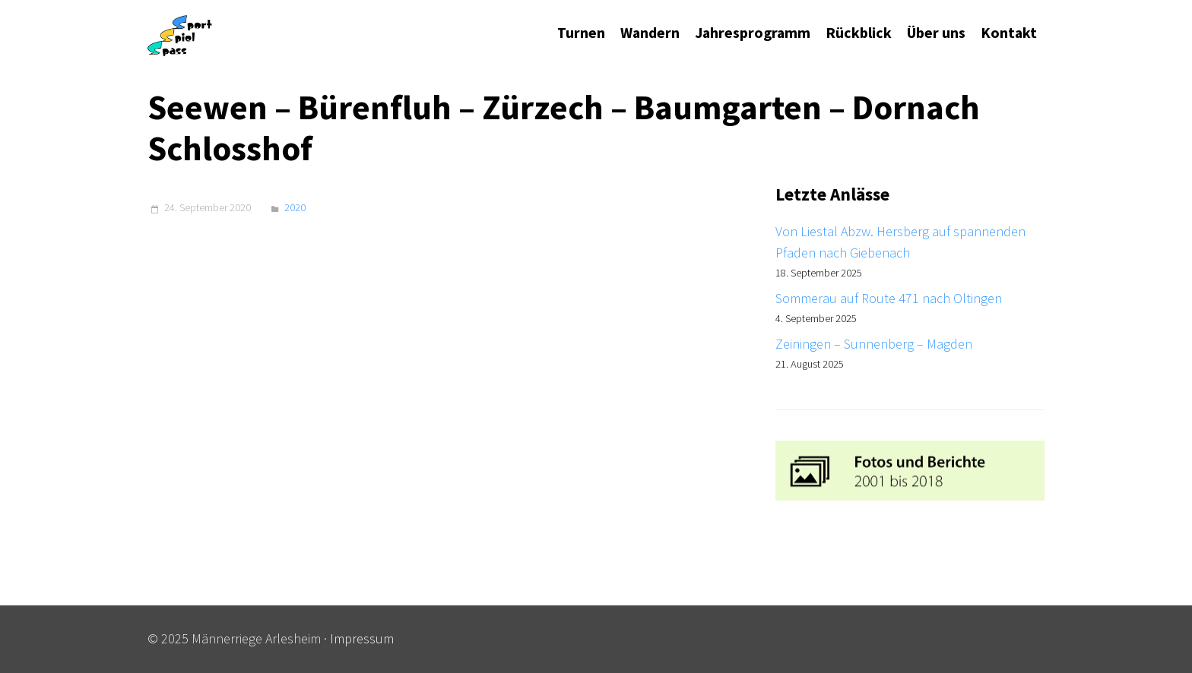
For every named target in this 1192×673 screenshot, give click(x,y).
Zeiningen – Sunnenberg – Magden (873, 343)
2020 (295, 207)
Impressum (362, 638)
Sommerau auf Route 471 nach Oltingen (888, 298)
